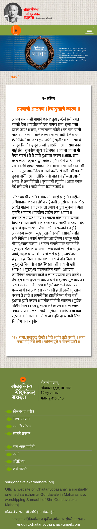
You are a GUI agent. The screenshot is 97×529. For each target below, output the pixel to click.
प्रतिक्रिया (15, 461)
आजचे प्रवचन (17, 434)
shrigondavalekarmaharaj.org (29, 482)
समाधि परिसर (18, 426)
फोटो (12, 454)
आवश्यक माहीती (20, 447)
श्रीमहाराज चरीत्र (19, 411)
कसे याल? (16, 469)
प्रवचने (15, 77)
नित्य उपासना (17, 419)
